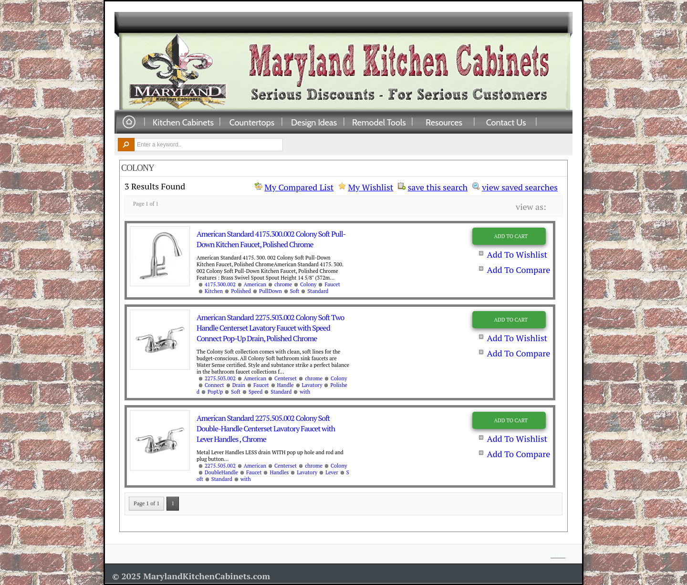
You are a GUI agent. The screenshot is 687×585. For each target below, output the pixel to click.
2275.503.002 (220, 378)
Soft (295, 291)
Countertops (251, 122)
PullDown (270, 291)
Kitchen (214, 291)
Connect (214, 385)
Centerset (285, 378)
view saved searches (520, 186)
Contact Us (506, 122)
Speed (255, 391)
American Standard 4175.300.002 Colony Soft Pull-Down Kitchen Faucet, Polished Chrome (271, 239)
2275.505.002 (220, 465)
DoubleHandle (221, 472)
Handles (279, 472)
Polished (241, 291)
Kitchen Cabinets (183, 122)
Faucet (332, 284)
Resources (444, 122)
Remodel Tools (379, 122)
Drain (238, 385)
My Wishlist (370, 187)
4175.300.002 (220, 284)
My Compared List (298, 187)
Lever (331, 472)
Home (128, 122)
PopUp (215, 391)
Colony (308, 284)
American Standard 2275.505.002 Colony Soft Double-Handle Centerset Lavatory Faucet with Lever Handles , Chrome (266, 428)
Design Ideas (314, 122)
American (255, 284)
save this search (437, 186)
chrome (283, 284)
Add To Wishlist (517, 254)
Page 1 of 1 (146, 503)
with (305, 391)
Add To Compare (518, 269)
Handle (285, 385)
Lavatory (312, 385)
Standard (317, 291)
